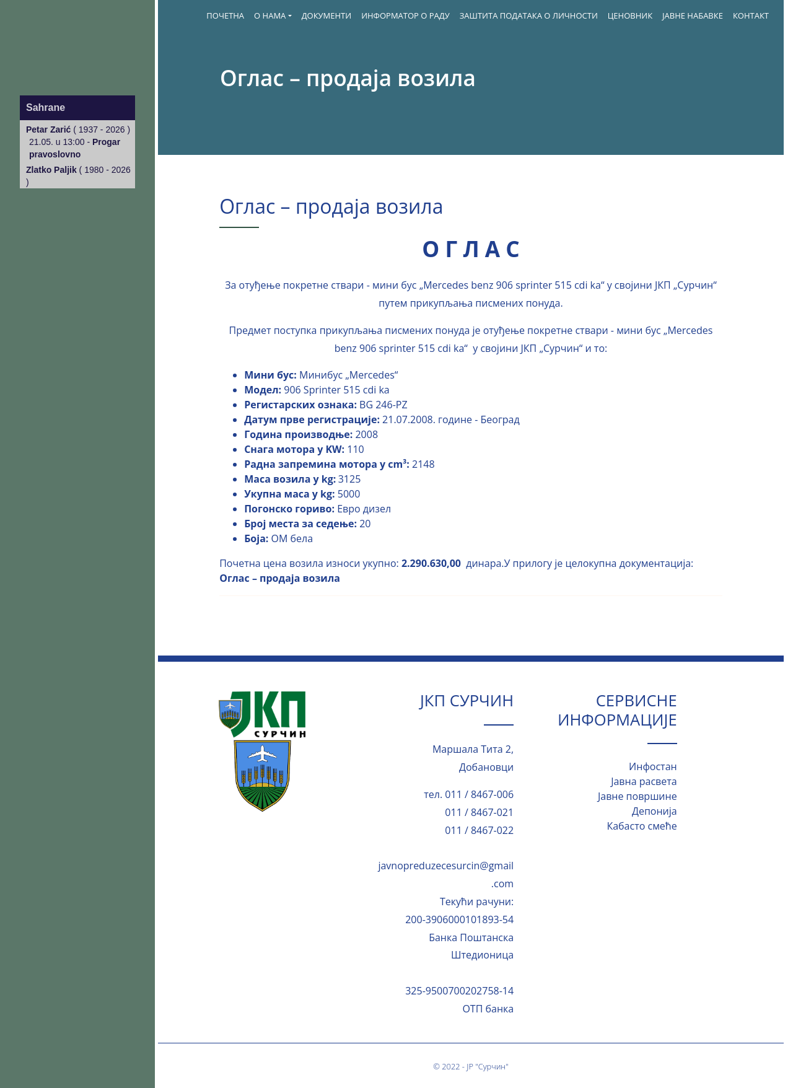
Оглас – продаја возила (279, 578)
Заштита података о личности (529, 15)
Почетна (225, 15)
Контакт (751, 15)
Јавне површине (637, 796)
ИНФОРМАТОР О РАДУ (405, 15)
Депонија (654, 811)
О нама (270, 15)
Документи (327, 15)
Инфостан (653, 766)
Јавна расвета (644, 781)
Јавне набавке (692, 15)
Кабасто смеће (642, 826)
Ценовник (630, 15)
